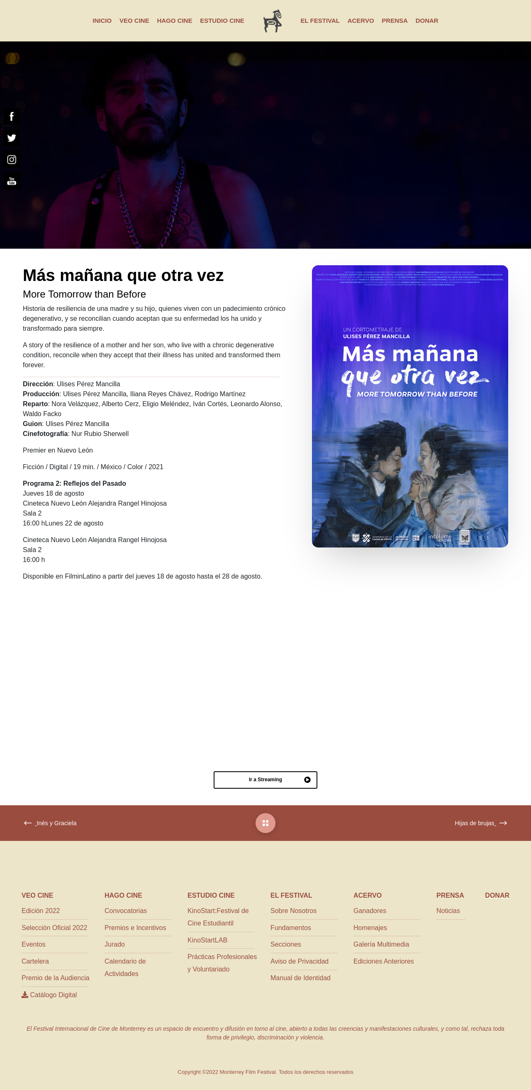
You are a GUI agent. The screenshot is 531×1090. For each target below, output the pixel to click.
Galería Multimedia (381, 944)
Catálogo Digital (49, 994)
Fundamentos (290, 927)
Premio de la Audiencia (56, 977)
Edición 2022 (41, 910)
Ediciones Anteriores (383, 961)
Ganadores (369, 910)
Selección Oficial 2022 (54, 927)
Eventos (34, 944)
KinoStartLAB (207, 940)
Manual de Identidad (300, 977)
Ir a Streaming (280, 780)
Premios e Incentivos (135, 927)
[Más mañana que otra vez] (265, 823)
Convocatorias (126, 910)
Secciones (285, 944)
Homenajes (370, 927)
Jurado (115, 944)
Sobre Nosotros (293, 910)
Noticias (448, 910)
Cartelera (35, 961)
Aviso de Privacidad (299, 961)
